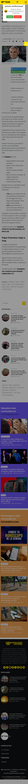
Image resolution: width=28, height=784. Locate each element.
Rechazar (17, 16)
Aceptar (10, 16)
